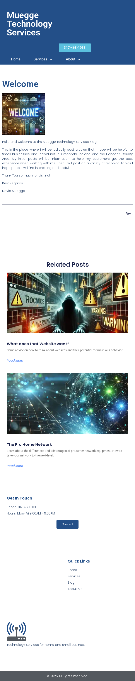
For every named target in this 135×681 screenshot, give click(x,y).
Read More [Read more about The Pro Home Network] (15, 465)
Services (43, 59)
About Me (75, 589)
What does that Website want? (38, 343)
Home (16, 59)
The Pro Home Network (29, 444)
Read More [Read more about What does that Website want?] (15, 360)
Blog (71, 582)
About (73, 59)
